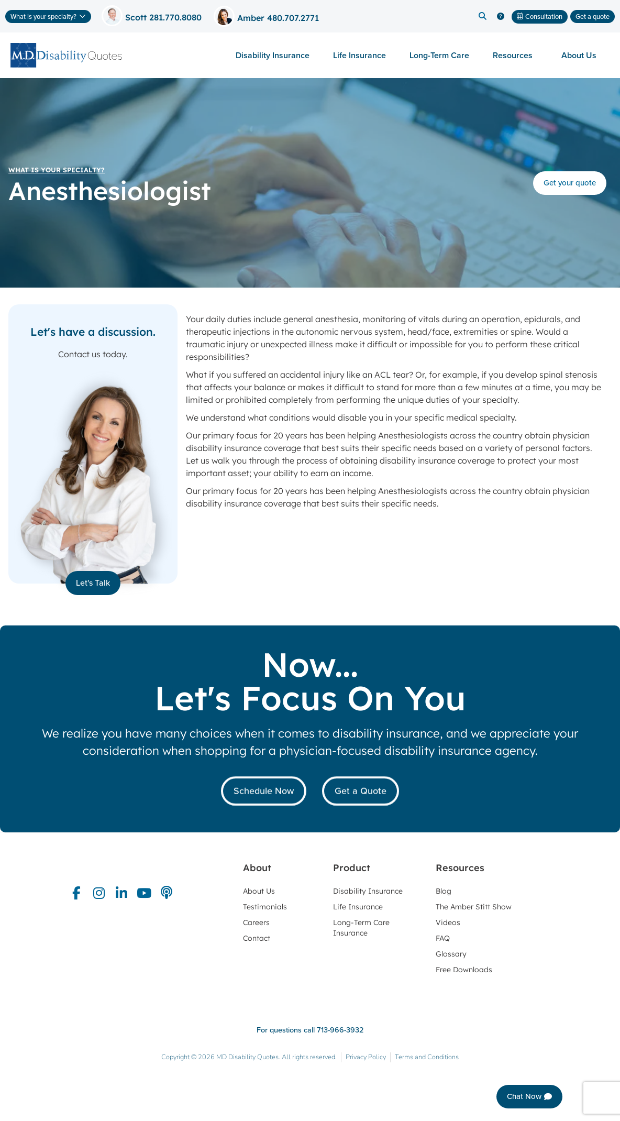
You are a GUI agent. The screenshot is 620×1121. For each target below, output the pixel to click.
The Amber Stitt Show (474, 906)
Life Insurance (359, 55)
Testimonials (265, 906)
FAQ (443, 938)
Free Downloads (464, 969)
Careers (256, 922)
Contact (256, 938)
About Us (581, 55)
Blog (443, 891)
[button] (482, 16)
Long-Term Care (439, 55)
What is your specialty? (56, 170)
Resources (515, 55)
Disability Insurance (272, 55)
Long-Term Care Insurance (361, 928)
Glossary (451, 954)
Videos (448, 922)
